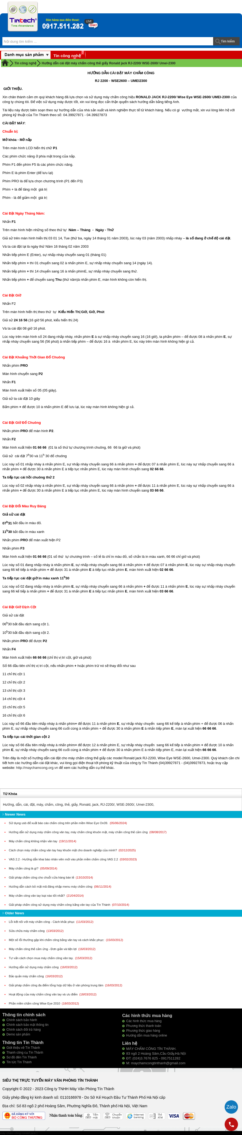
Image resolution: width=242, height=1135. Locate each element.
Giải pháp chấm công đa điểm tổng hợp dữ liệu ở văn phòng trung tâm (56, 985)
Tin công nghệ (67, 55)
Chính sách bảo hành (21, 1020)
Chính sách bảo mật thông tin (27, 1025)
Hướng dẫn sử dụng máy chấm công (34, 967)
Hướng (8, 804)
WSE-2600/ (125, 804)
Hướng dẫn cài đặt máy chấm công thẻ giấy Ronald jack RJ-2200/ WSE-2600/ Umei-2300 (108, 63)
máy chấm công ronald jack (18, 1133)
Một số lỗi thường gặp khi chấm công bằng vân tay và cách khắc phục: (57, 940)
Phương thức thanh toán (143, 1026)
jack (95, 804)
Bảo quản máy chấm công (27, 976)
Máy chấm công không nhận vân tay (33, 841)
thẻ (67, 804)
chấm (49, 804)
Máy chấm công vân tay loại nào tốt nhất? (37, 895)
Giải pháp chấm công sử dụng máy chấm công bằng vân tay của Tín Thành (60, 904)
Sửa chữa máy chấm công (27, 930)
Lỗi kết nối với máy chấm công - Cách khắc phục (42, 921)
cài (26, 804)
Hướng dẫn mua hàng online (146, 1035)
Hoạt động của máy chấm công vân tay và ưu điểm (43, 994)
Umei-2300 (144, 804)
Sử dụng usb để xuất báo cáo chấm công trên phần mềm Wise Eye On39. (59, 823)
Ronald (84, 804)
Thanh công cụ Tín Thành (24, 1052)
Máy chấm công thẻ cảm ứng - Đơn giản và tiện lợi (43, 949)
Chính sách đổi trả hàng (23, 1029)
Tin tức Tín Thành (19, 1062)
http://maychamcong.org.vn (37, 768)
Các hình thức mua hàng (144, 1021)
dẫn (18, 804)
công (59, 804)
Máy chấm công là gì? (24, 868)
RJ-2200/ (108, 804)
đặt (32, 804)
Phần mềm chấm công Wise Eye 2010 (35, 1003)
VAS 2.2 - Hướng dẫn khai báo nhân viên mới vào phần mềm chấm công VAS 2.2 (64, 859)
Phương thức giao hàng (143, 1031)
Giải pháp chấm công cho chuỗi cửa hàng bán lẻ (42, 877)
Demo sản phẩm (18, 1034)
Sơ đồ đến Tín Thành (21, 1057)
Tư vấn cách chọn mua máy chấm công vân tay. (41, 958)
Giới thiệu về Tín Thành (23, 1048)
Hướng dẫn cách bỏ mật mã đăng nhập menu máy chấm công (51, 886)
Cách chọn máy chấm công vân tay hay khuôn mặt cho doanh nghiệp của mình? (63, 850)
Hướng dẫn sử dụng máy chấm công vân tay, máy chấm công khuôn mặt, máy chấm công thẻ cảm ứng (78, 832)
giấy (74, 804)
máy (40, 804)
